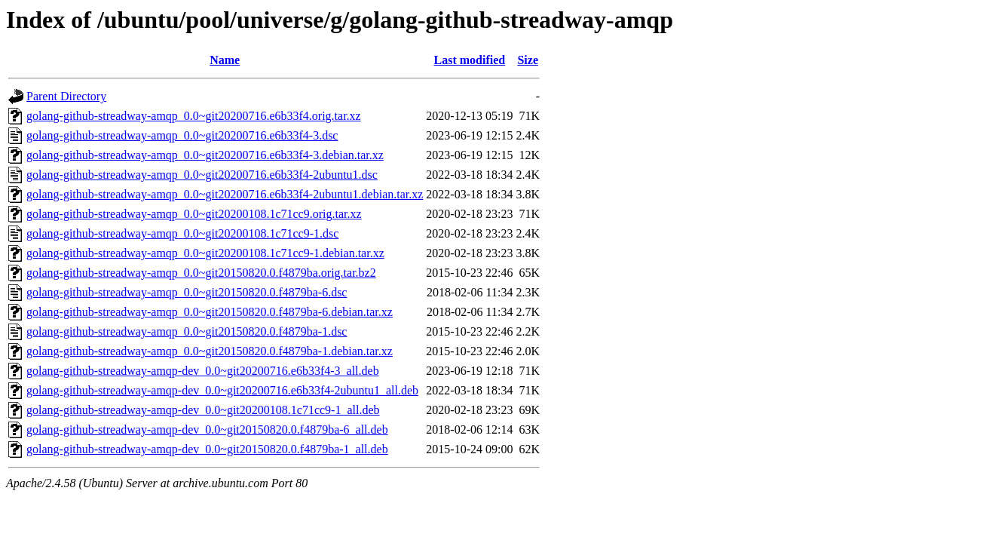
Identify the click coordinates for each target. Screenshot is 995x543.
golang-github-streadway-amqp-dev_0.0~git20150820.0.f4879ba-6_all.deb (207, 429)
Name (225, 60)
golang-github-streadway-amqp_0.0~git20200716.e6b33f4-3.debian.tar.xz (205, 155)
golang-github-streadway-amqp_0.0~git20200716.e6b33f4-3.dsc (182, 135)
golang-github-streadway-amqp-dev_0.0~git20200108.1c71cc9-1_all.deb (203, 409)
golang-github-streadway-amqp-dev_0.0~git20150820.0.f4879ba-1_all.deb (207, 449)
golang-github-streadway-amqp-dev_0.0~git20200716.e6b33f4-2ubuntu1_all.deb (222, 390)
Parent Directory (66, 96)
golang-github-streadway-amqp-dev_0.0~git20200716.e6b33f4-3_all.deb (202, 370)
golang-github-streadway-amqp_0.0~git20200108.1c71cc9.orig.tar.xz (194, 213)
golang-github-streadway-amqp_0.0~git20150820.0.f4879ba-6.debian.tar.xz (209, 311)
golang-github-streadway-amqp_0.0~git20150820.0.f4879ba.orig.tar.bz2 (201, 272)
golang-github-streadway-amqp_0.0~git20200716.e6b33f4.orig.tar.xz (193, 115)
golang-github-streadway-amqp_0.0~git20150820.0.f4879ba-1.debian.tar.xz (209, 351)
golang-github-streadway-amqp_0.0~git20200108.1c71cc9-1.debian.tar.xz (205, 253)
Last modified (470, 60)
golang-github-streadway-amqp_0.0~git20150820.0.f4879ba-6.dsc (186, 292)
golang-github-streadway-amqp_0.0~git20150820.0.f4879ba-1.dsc (186, 331)
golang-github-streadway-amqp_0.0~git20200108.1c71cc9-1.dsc (182, 233)
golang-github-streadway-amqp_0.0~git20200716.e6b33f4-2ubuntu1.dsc (202, 174)
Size (527, 60)
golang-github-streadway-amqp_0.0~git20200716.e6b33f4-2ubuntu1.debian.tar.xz (224, 194)
